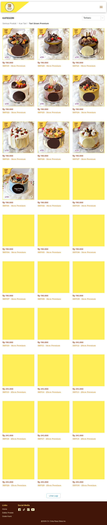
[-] (19, 510)
